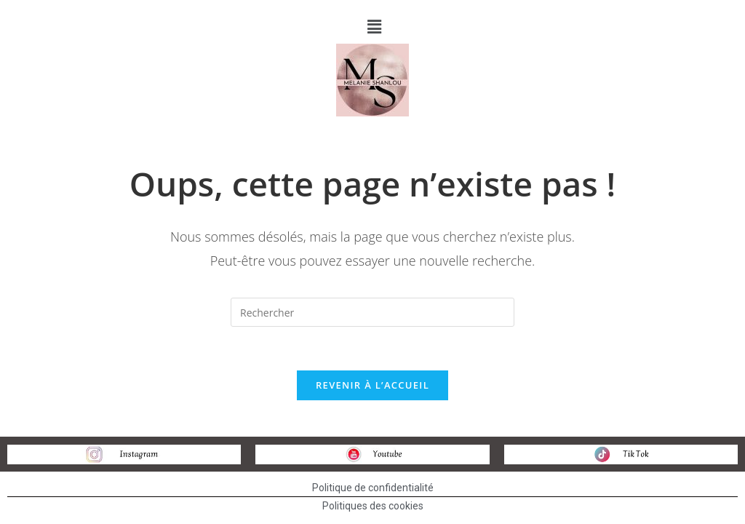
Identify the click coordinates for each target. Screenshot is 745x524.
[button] (374, 26)
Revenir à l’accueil (372, 385)
